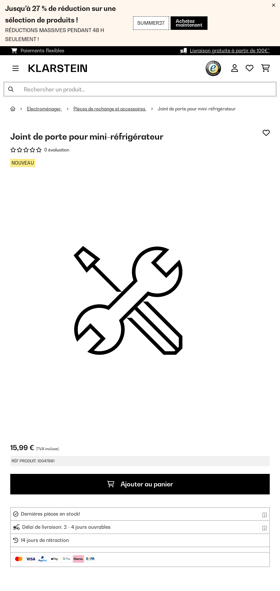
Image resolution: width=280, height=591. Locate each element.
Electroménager (44, 108)
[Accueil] (18, 108)
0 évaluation (56, 149)
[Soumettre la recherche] (10, 89)
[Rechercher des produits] (140, 89)
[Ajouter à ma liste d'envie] (266, 132)
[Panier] (265, 68)
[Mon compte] (234, 68)
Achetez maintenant (189, 23)
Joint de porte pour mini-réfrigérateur (197, 108)
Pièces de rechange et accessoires (109, 108)
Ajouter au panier (140, 484)
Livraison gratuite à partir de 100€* (230, 50)
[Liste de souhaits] (249, 68)
